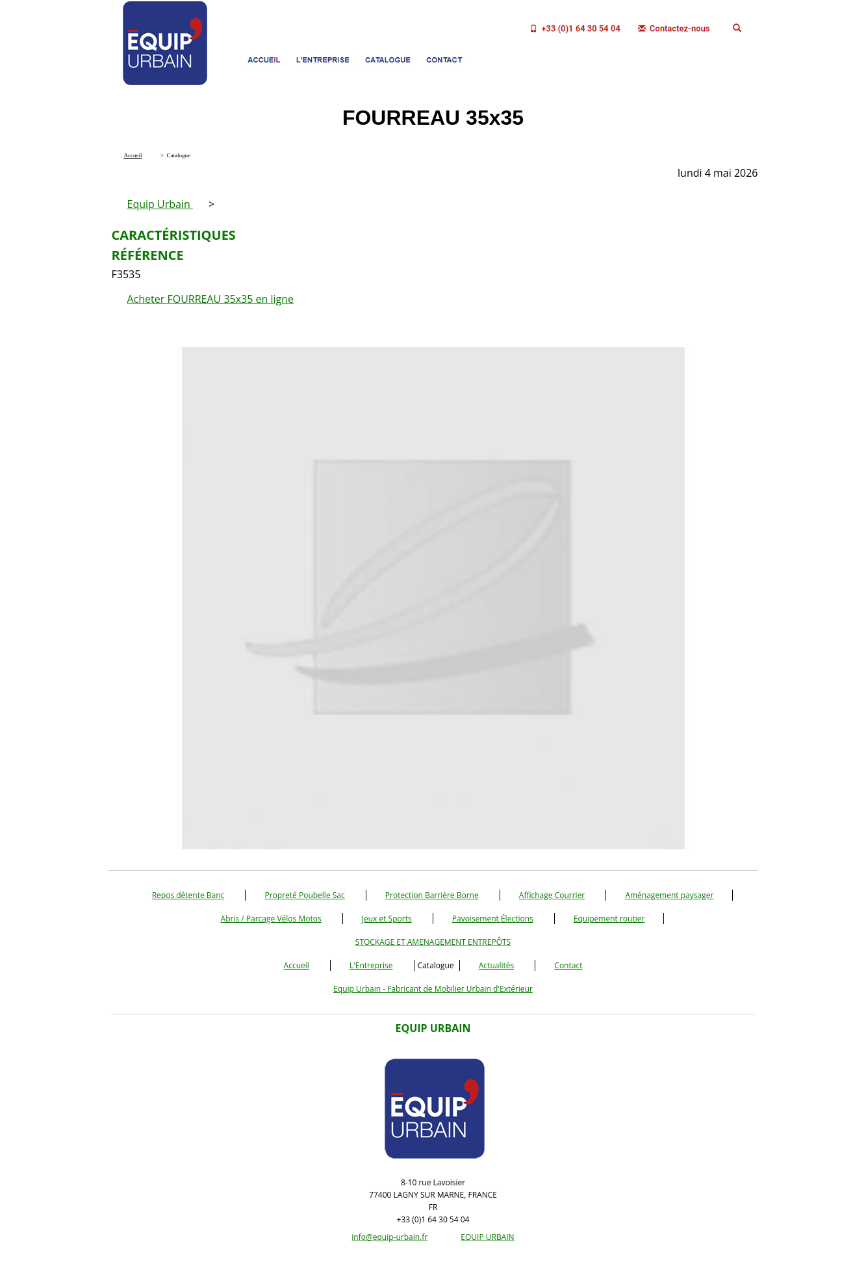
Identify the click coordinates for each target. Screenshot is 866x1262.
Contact (568, 965)
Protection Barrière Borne (432, 895)
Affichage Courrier (552, 895)
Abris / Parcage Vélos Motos (271, 918)
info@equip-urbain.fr (389, 1237)
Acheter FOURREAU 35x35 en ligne (210, 299)
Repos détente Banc (188, 895)
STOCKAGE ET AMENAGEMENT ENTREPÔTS (433, 941)
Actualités (496, 965)
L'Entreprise (371, 965)
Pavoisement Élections (492, 918)
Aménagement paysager (669, 895)
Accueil (296, 965)
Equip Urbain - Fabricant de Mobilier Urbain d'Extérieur (433, 988)
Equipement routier (609, 918)
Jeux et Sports (387, 918)
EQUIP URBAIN (487, 1237)
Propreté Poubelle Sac (304, 895)
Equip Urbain (160, 204)
